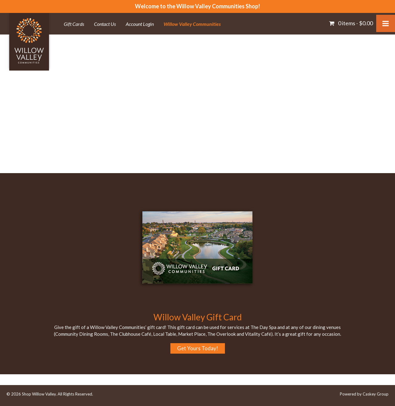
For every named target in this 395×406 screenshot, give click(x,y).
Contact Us (105, 24)
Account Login (140, 24)
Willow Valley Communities (192, 24)
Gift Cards (74, 24)
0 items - (355, 23)
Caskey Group (376, 394)
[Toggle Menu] (385, 23)
